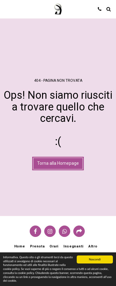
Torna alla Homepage (58, 163)
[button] (7, 9)
